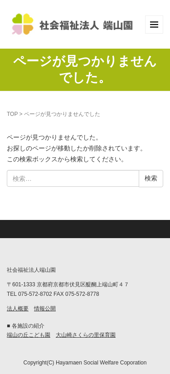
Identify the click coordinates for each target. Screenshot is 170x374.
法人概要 (18, 308)
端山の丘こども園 (28, 335)
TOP (12, 114)
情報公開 (45, 308)
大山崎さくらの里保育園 (86, 335)
